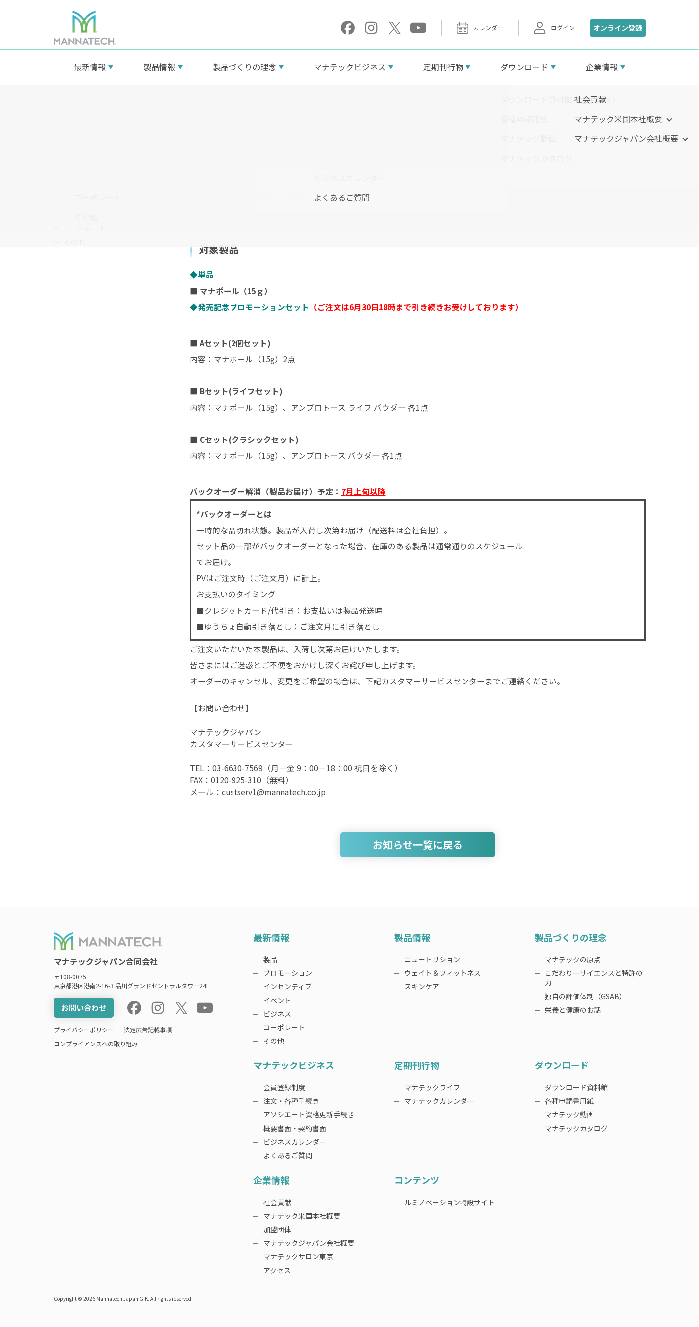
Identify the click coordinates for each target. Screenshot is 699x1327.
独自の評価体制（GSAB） (585, 996)
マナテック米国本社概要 (301, 1216)
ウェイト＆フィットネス (442, 973)
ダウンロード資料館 (576, 1087)
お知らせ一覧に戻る (418, 844)
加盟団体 (277, 1229)
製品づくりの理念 (244, 67)
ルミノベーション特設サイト (449, 1202)
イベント (78, 200)
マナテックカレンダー (439, 1101)
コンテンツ (416, 1180)
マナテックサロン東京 (298, 1256)
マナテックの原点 (573, 959)
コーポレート (85, 228)
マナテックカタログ (576, 1128)
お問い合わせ (83, 1007)
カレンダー (480, 28)
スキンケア (421, 986)
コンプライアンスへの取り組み (96, 1043)
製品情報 (159, 67)
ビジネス (78, 214)
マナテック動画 (569, 1114)
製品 (71, 159)
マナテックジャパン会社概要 (308, 1243)
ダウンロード (524, 67)
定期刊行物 (443, 67)
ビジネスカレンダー (294, 1142)
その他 (74, 242)
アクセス (277, 1270)
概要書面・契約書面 (294, 1128)
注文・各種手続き (291, 1101)
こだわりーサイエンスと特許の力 (594, 977)
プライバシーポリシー (84, 1029)
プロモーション (88, 173)
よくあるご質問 (287, 1155)
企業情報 (602, 67)
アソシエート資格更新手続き (308, 1114)
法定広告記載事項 (148, 1029)
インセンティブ (88, 186)
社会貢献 (277, 1202)
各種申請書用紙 (569, 1101)
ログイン (554, 28)
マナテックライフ (432, 1087)
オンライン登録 (617, 28)
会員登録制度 (284, 1087)
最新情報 (90, 67)
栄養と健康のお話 (573, 1010)
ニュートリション (432, 959)
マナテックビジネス (350, 67)
